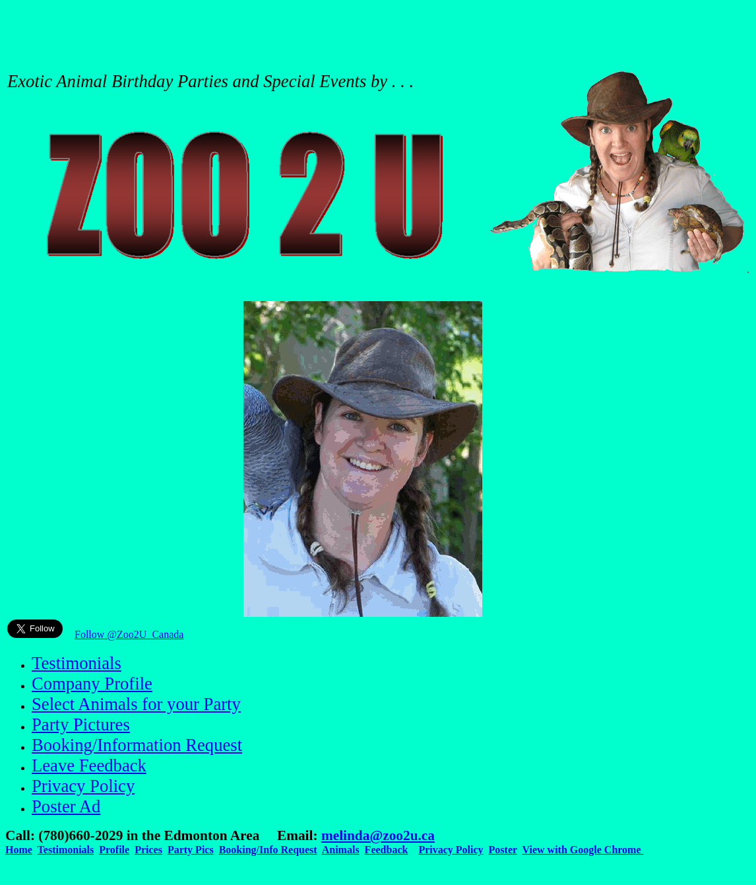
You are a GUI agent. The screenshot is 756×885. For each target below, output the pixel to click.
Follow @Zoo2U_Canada (129, 634)
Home (18, 849)
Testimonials (76, 663)
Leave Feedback (89, 765)
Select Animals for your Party (136, 704)
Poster (503, 849)
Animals (341, 849)
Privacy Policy (83, 786)
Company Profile (92, 683)
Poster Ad (66, 806)
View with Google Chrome (583, 849)
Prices (148, 849)
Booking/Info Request (268, 849)
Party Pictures (81, 724)
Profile (114, 849)
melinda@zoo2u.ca (378, 835)
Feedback (386, 849)
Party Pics (191, 849)
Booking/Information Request (137, 745)
